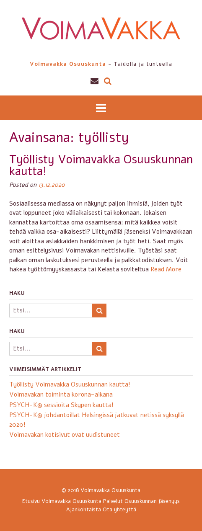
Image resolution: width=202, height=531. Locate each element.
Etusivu (31, 501)
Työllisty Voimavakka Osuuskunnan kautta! (101, 165)
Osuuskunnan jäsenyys (152, 501)
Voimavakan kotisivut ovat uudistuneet (64, 434)
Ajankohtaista (83, 510)
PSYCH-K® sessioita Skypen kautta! (61, 405)
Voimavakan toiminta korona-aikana (61, 394)
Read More (165, 269)
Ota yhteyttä (119, 510)
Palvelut (113, 501)
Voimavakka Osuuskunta (110, 490)
